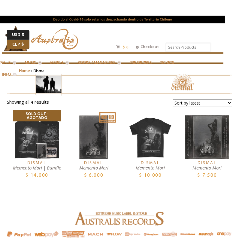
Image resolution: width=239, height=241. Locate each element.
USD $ (20, 35)
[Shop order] (202, 102)
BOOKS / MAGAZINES (96, 63)
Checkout (150, 46)
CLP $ (20, 44)
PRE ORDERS (140, 63)
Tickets (167, 63)
